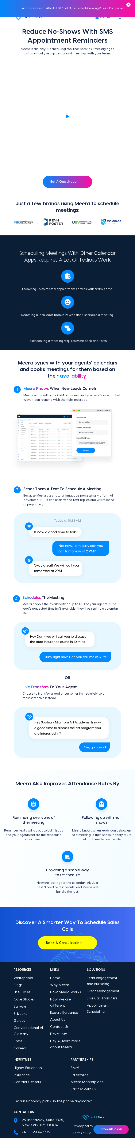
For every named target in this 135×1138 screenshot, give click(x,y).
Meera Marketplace (87, 1034)
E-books (20, 965)
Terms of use (82, 1085)
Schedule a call (111, 1129)
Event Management (103, 943)
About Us (57, 971)
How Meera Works (65, 944)
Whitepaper (23, 929)
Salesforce (79, 1027)
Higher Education (28, 1019)
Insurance (22, 1027)
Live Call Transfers (102, 950)
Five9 (75, 1019)
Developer (58, 985)
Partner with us (83, 1041)
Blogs (18, 937)
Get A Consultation (67, 133)
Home (55, 929)
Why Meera (59, 937)
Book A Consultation (67, 894)
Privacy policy (83, 1077)
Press (18, 993)
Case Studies (24, 951)
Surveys (20, 958)
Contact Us (59, 978)
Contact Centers (27, 1034)
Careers (20, 1000)
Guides (19, 972)
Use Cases (22, 944)
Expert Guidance (64, 964)
